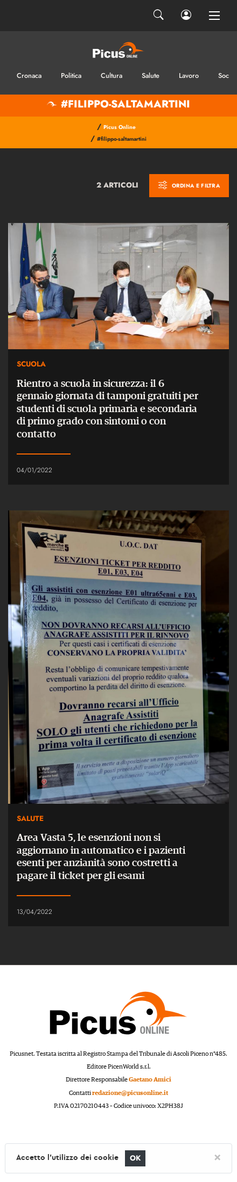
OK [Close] (135, 1158)
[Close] (217, 1157)
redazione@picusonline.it (130, 1093)
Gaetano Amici (150, 1079)
